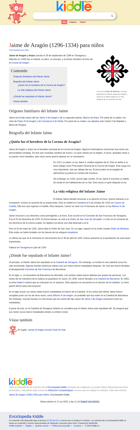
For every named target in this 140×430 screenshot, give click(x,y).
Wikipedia (54, 423)
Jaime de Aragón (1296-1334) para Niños (29, 395)
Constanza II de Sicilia (52, 121)
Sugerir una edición (90, 402)
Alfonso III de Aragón (63, 295)
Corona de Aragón (20, 63)
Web (64, 22)
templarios (73, 232)
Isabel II (20, 282)
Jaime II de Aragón (48, 117)
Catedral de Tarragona (67, 262)
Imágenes (73, 22)
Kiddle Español (15, 426)
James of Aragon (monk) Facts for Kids (47, 330)
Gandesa (81, 203)
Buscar (112, 16)
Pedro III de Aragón (26, 121)
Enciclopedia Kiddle (57, 387)
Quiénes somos (41, 426)
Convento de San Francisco (38, 269)
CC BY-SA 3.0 (53, 420)
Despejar (106, 16)
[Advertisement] (70, 32)
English (83, 22)
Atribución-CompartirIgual (60, 390)
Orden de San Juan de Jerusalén (86, 219)
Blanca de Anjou (91, 117)
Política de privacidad (61, 426)
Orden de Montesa (112, 91)
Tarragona (25, 247)
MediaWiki (93, 423)
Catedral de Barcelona (108, 279)
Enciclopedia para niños (19, 50)
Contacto (77, 426)
